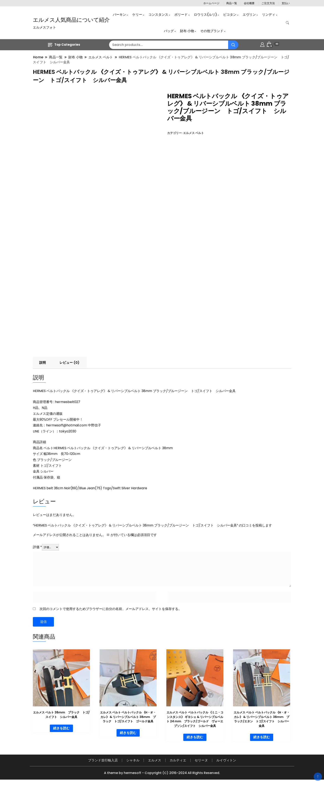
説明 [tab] (42, 362)
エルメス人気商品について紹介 (71, 20)
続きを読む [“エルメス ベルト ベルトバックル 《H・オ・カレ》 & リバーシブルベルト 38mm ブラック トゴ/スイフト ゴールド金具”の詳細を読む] (128, 733)
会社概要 (249, 3)
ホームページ (211, 3)
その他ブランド (211, 31)
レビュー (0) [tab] (69, 362)
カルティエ (178, 760)
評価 (37, 547)
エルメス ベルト (193, 133)
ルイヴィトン (226, 760)
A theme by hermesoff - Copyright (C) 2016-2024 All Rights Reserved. (162, 773)
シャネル (132, 760)
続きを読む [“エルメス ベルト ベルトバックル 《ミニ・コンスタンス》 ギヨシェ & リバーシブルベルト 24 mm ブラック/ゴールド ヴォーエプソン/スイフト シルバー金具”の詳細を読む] (195, 737)
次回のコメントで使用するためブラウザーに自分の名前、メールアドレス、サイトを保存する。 (110, 609)
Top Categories (64, 44)
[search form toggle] (287, 23)
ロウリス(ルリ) (205, 14)
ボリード (181, 14)
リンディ (268, 14)
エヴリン (249, 14)
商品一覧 (231, 3)
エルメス (154, 760)
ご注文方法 (268, 3)
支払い (286, 3)
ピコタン (229, 14)
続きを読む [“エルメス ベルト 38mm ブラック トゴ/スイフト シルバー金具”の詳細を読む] (61, 728)
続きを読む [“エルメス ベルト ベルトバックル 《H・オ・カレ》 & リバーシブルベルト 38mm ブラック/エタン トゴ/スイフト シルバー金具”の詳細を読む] (261, 737)
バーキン (119, 14)
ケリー (137, 14)
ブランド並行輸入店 (103, 760)
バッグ (169, 31)
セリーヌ (201, 760)
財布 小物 (187, 31)
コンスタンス (158, 14)
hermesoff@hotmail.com (66, 425)
